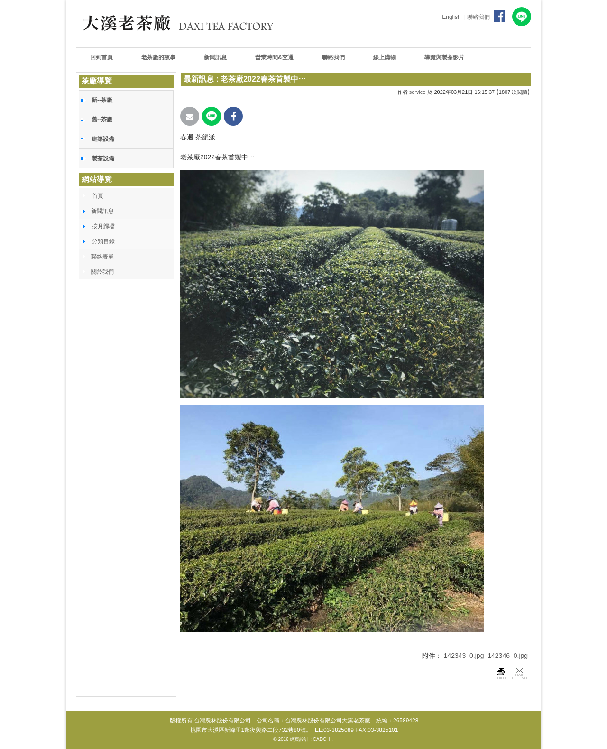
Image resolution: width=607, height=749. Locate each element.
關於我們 (102, 271)
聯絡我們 (478, 17)
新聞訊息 (102, 211)
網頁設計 (299, 739)
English (451, 17)
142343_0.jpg (464, 655)
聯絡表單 (102, 256)
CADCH (321, 739)
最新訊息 (199, 79)
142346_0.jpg (507, 655)
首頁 (97, 196)
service (417, 92)
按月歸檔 (103, 226)
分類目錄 (103, 241)
